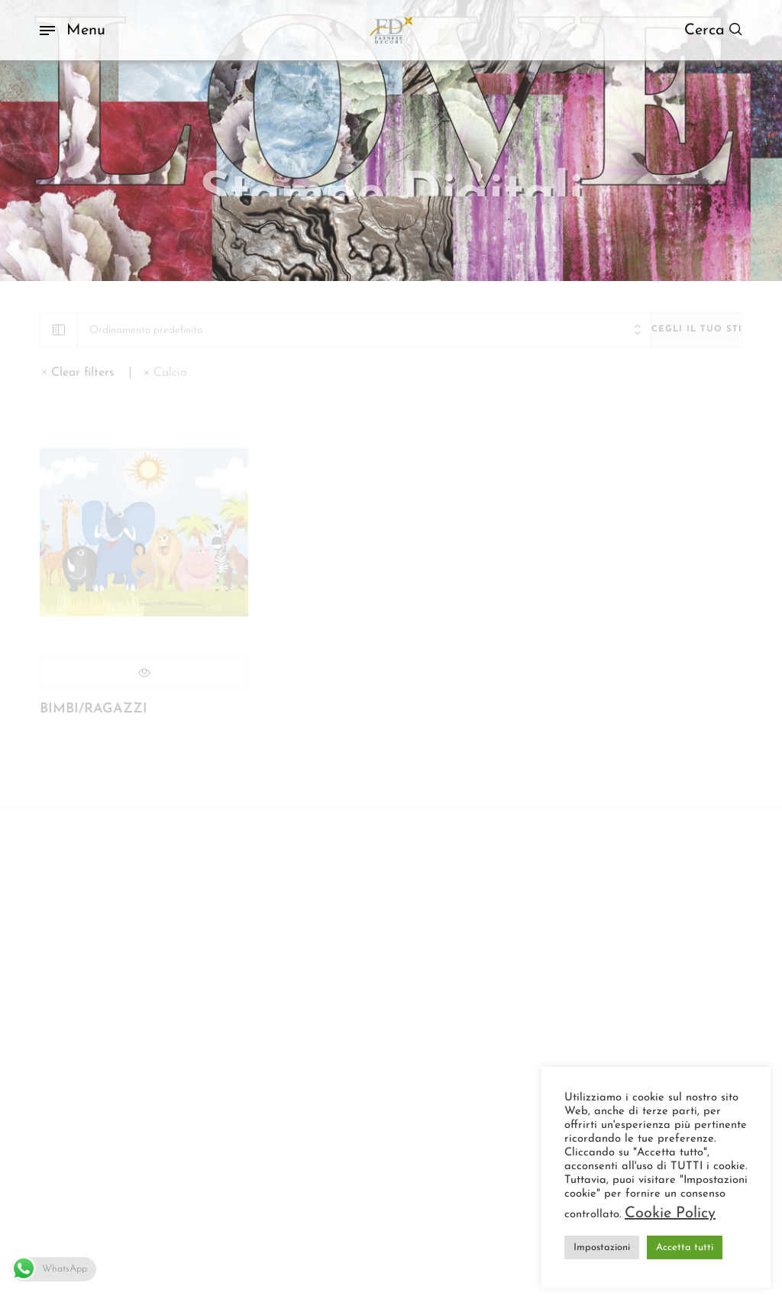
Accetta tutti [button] (684, 1247)
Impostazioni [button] (602, 1247)
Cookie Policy (670, 1213)
